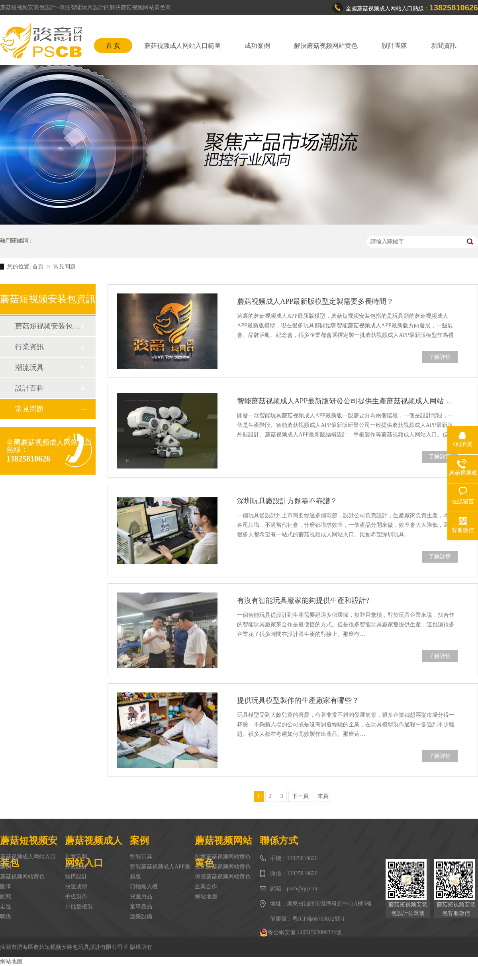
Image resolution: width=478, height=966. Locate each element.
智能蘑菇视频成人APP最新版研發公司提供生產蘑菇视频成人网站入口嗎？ (347, 401)
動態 (5, 897)
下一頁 (300, 796)
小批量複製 (79, 906)
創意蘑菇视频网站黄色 (223, 857)
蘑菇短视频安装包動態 (47, 326)
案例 (5, 867)
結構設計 (76, 877)
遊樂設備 (141, 916)
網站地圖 (206, 897)
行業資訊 (29, 347)
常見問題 (64, 267)
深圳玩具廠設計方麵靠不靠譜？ (287, 501)
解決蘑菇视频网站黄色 (326, 45)
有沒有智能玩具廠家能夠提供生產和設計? (303, 600)
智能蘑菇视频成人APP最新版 (160, 872)
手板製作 (76, 897)
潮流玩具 (29, 368)
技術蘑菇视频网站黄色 (223, 867)
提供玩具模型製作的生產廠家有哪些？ (298, 700)
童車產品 (141, 906)
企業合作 (206, 887)
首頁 (38, 267)
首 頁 (113, 45)
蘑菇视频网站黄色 (22, 877)
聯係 (5, 916)
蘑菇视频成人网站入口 (28, 857)
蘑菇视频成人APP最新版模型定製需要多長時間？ (315, 301)
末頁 (323, 796)
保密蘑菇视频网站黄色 (223, 877)
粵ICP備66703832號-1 (318, 919)
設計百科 (29, 388)
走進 (5, 906)
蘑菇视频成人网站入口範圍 (182, 45)
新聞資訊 (443, 45)
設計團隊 (394, 45)
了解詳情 (440, 357)
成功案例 (257, 45)
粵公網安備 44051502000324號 (301, 933)
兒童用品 (141, 897)
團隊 (5, 887)
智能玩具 (141, 857)
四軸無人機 (144, 887)
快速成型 (76, 887)
